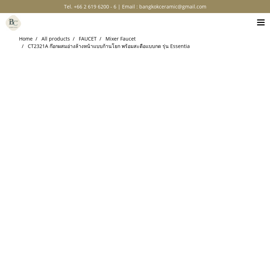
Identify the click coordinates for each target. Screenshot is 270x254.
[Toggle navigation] (261, 23)
